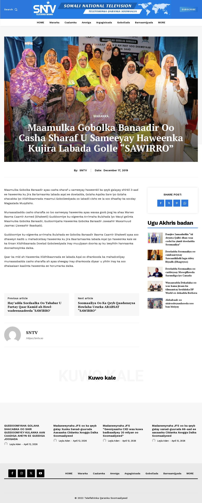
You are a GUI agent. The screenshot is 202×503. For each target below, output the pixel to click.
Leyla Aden (15, 444)
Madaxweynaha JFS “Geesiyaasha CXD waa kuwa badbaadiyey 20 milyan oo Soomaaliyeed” (123, 430)
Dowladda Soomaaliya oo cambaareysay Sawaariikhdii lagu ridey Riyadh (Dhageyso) (180, 256)
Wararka (101, 116)
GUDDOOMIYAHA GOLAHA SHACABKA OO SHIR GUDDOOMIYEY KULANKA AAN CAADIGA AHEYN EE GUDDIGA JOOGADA (24, 432)
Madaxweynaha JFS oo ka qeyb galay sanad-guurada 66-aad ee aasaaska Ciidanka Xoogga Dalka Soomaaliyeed (174, 430)
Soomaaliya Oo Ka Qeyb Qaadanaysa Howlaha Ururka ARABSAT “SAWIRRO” (106, 306)
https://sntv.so (34, 338)
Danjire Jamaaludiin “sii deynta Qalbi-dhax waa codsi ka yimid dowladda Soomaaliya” (180, 239)
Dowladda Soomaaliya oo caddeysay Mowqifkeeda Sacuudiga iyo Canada (180, 272)
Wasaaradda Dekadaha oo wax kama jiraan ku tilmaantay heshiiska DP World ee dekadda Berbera (181, 287)
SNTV (83, 170)
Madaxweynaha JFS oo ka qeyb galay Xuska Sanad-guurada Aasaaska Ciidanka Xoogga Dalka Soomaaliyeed (75, 430)
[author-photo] (6, 444)
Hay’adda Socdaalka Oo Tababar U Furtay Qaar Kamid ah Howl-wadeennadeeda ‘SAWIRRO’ (34, 306)
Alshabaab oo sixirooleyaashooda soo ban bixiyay (179, 303)
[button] (11, 9)
